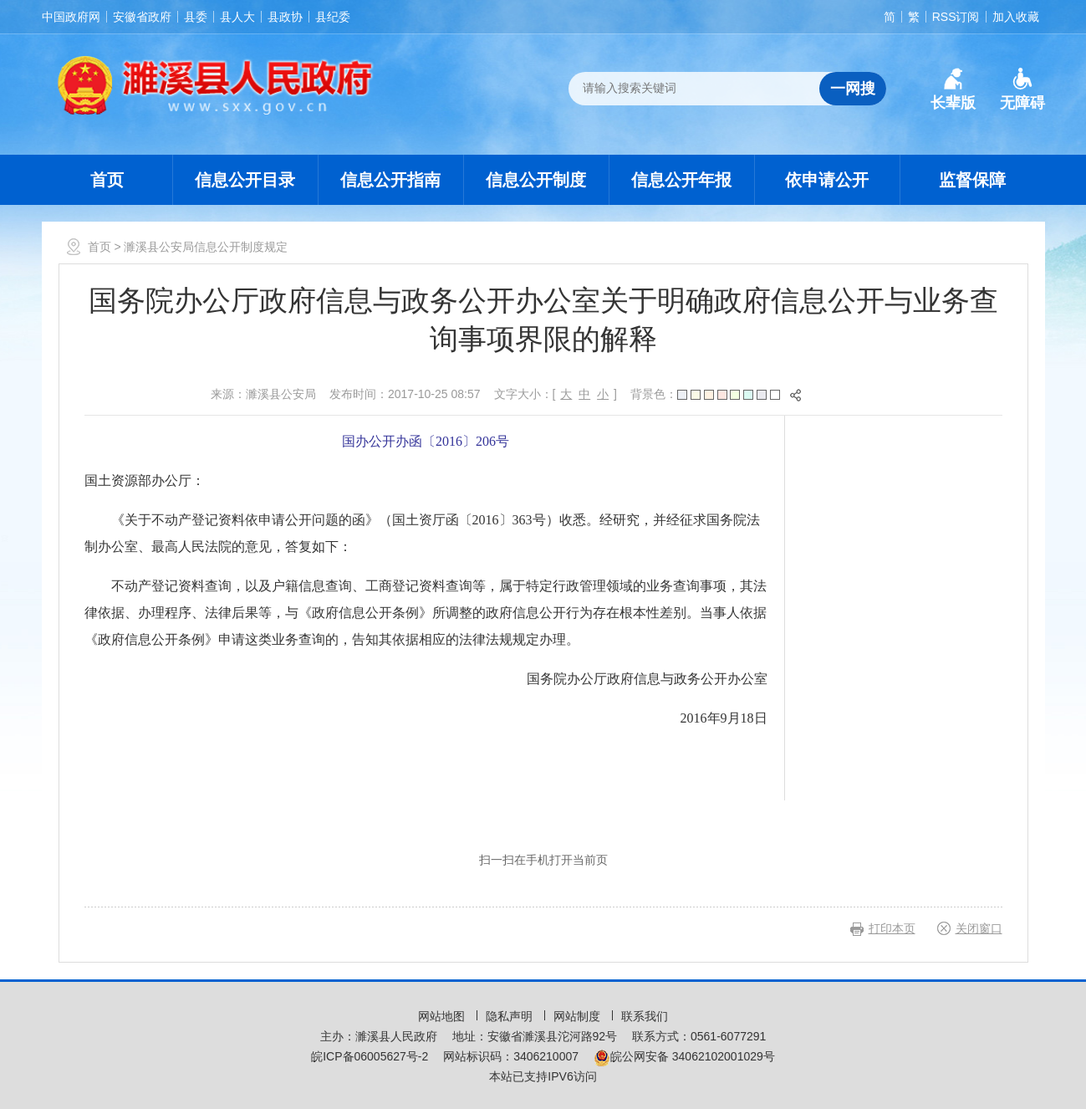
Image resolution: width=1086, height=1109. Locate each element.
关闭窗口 (979, 928)
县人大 (237, 16)
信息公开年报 (681, 180)
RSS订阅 (956, 16)
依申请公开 (827, 180)
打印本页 (892, 928)
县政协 (285, 16)
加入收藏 (1015, 16)
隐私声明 (511, 1016)
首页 (107, 180)
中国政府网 (71, 16)
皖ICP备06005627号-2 (369, 1056)
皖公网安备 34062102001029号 (684, 1056)
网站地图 (443, 1016)
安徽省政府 (142, 16)
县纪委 (332, 16)
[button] (953, 89)
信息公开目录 (245, 180)
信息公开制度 (536, 180)
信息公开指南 (390, 180)
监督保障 (972, 180)
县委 (195, 16)
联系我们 (644, 1016)
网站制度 (578, 1016)
